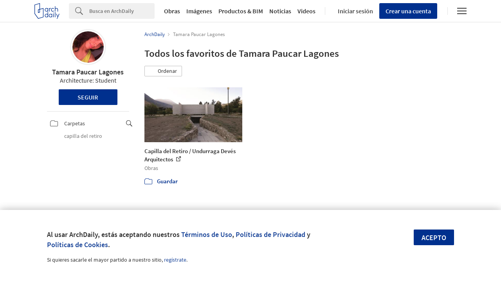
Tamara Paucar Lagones (88, 71)
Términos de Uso (206, 234)
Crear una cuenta (408, 11)
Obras (172, 11)
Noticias (280, 11)
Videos (306, 11)
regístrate (175, 259)
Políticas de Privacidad (270, 234)
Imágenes (199, 11)
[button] (163, 71)
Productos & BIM (240, 11)
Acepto (434, 237)
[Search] (122, 11)
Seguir (87, 97)
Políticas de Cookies (77, 244)
